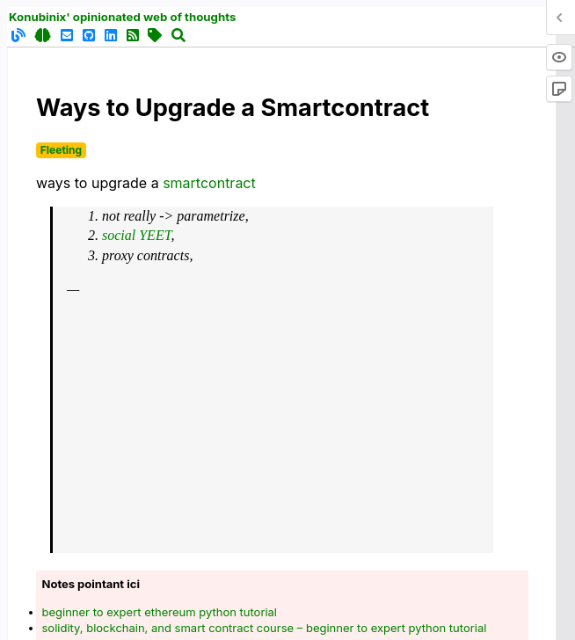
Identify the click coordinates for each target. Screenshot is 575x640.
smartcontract (209, 183)
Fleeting (61, 149)
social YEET (136, 235)
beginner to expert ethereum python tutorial (160, 612)
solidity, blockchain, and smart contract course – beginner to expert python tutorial (264, 628)
